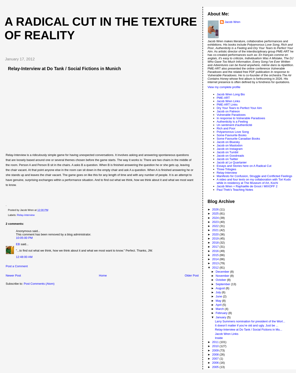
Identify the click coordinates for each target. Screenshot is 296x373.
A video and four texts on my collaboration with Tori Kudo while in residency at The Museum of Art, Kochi (254, 181)
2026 (216, 209)
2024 (216, 218)
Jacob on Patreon (228, 111)
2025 (216, 213)
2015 (216, 255)
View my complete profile (224, 87)
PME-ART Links (227, 104)
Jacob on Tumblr (227, 152)
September (223, 284)
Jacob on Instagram (230, 149)
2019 (216, 238)
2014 (216, 259)
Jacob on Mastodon (229, 145)
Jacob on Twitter (227, 159)
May (219, 300)
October (221, 280)
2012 (216, 267)
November (223, 275)
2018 (216, 242)
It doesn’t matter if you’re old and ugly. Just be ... (246, 325)
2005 (216, 367)
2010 (216, 346)
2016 (216, 251)
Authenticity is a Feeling (232, 121)
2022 (216, 226)
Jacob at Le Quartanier (232, 162)
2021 (216, 230)
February (222, 313)
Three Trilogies (226, 169)
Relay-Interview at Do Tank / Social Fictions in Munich (64, 68)
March (220, 309)
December (223, 271)
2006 (216, 362)
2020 (216, 234)
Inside (219, 338)
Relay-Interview (26, 215)
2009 (216, 350)
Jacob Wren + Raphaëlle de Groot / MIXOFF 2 (247, 186)
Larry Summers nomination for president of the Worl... (250, 321)
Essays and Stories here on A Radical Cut (244, 166)
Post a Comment (17, 266)
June (219, 296)
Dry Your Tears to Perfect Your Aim (239, 108)
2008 (216, 354)
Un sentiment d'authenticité (234, 125)
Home (103, 275)
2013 (216, 263)
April (219, 304)
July (219, 292)
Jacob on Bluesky (228, 142)
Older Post (192, 275)
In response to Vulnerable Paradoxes (241, 118)
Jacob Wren (232, 22)
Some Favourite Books (232, 135)
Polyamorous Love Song (233, 131)
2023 (216, 222)
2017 (216, 246)
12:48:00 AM (24, 257)
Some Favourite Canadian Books (238, 138)
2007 (216, 358)
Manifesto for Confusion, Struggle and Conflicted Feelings (254, 176)
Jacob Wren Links (228, 101)
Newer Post (13, 275)
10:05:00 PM (24, 238)
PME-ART (223, 97)
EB (18, 244)
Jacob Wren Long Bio (231, 94)
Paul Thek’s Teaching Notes (235, 189)
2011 (216, 342)
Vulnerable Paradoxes (231, 114)
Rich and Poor (226, 128)
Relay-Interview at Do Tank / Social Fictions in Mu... (248, 329)
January (221, 317)
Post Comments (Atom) (39, 283)
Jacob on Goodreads (230, 155)
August (221, 288)
